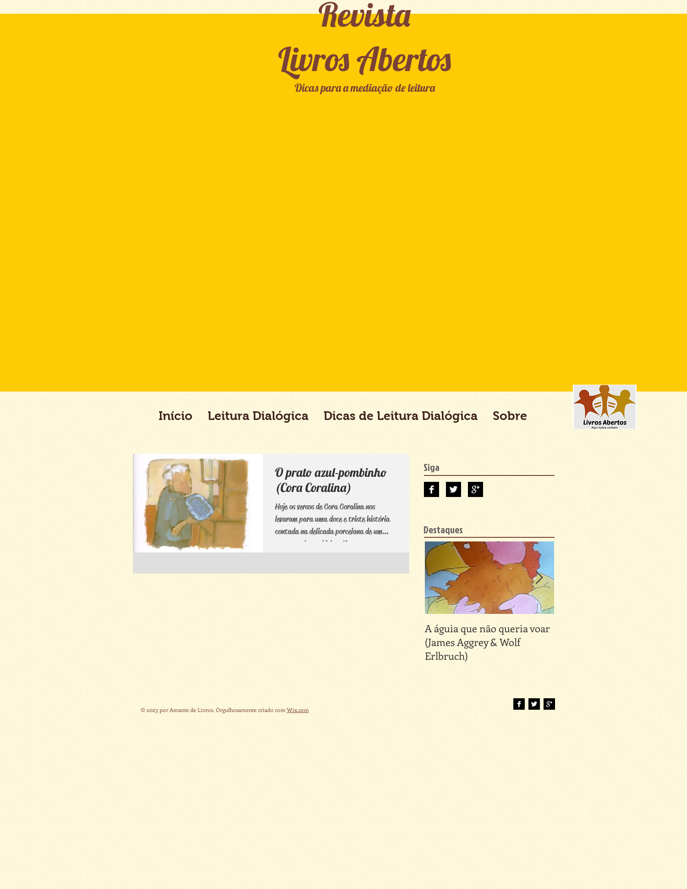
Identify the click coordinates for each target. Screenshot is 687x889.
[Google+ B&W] (475, 489)
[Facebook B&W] (431, 489)
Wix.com (298, 709)
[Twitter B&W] (453, 489)
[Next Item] (539, 578)
